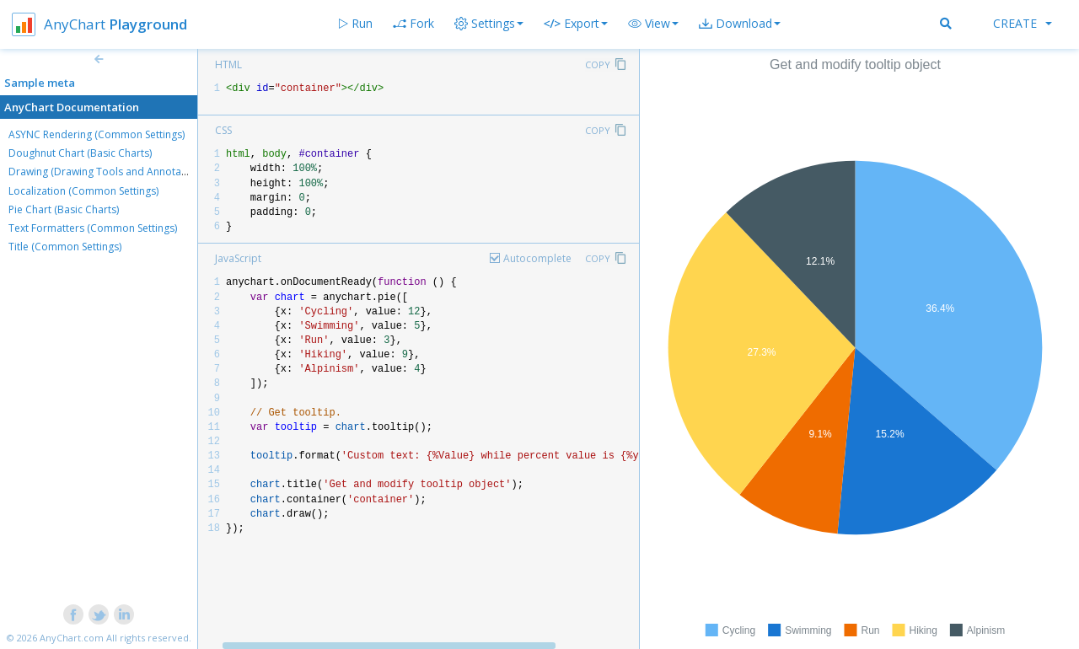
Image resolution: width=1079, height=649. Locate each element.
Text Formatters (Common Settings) (92, 228)
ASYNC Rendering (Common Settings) (96, 134)
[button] (653, 23)
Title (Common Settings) (64, 246)
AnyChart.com (72, 637)
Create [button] (1022, 23)
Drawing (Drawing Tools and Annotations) (107, 171)
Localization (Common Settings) (83, 191)
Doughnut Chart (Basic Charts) (80, 153)
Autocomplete (537, 258)
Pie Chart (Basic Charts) (63, 209)
